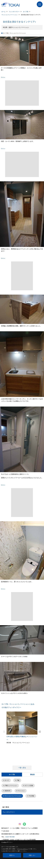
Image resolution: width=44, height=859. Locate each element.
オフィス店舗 (29, 785)
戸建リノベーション (11, 785)
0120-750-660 (10, 836)
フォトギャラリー (8, 811)
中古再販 (31, 795)
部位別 (32, 774)
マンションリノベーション (13, 795)
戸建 (18, 780)
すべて (7, 780)
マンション (21, 790)
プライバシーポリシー (22, 849)
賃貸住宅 (7, 790)
